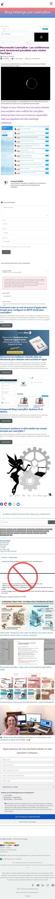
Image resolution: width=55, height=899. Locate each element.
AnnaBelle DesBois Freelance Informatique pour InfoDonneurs (26, 514)
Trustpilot (27, 896)
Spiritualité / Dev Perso (12, 799)
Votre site (5, 237)
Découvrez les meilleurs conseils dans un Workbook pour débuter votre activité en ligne (23, 358)
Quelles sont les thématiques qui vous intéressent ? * (18, 792)
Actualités (3, 542)
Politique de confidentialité (8, 850)
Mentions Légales (5, 847)
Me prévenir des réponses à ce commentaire (16, 246)
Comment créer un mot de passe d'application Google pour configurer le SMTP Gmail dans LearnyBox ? (23, 310)
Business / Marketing (11, 797)
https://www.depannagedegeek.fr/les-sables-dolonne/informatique (28, 855)
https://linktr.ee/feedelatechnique (27, 889)
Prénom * (5, 229)
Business (2, 544)
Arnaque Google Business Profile (27, 577)
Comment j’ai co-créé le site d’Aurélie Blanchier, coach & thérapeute (27, 688)
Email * (4, 220)
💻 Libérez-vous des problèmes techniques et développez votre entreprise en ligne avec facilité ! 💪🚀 (27, 723)
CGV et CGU (4, 852)
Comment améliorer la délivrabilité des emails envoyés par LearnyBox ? (23, 429)
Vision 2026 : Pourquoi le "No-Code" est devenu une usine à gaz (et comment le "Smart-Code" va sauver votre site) (27, 618)
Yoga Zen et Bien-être (7, 551)
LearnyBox (3, 549)
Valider (6, 252)
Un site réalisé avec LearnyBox (10, 859)
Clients (2, 546)
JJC (1, 547)
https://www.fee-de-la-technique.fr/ (27, 892)
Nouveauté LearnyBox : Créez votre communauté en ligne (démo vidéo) (27, 654)
